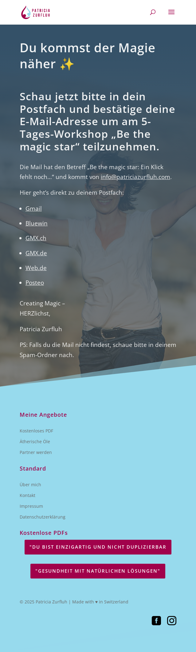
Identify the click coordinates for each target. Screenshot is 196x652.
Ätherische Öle (35, 441)
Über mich (30, 484)
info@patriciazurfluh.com (135, 181)
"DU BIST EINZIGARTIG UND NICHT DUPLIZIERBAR (98, 547)
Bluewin (36, 227)
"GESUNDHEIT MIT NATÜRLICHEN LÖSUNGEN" (97, 571)
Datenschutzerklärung (42, 517)
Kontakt (27, 495)
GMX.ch (35, 242)
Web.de (36, 272)
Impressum (31, 506)
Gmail (33, 212)
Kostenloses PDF (36, 431)
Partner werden (36, 452)
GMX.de (36, 257)
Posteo (34, 287)
